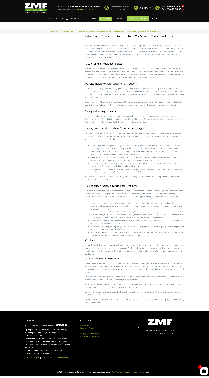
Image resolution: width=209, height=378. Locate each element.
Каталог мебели (86, 328)
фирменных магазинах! (83, 9)
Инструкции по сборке (89, 334)
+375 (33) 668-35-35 (32, 358)
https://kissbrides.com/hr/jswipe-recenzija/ (102, 258)
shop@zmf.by (145, 8)
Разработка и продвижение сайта (125, 372)
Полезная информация (89, 336)
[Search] (157, 18)
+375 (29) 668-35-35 (48, 358)
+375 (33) (171, 6)
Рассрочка (84, 325)
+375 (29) (171, 9)
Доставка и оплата (87, 331)
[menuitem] (50, 18)
